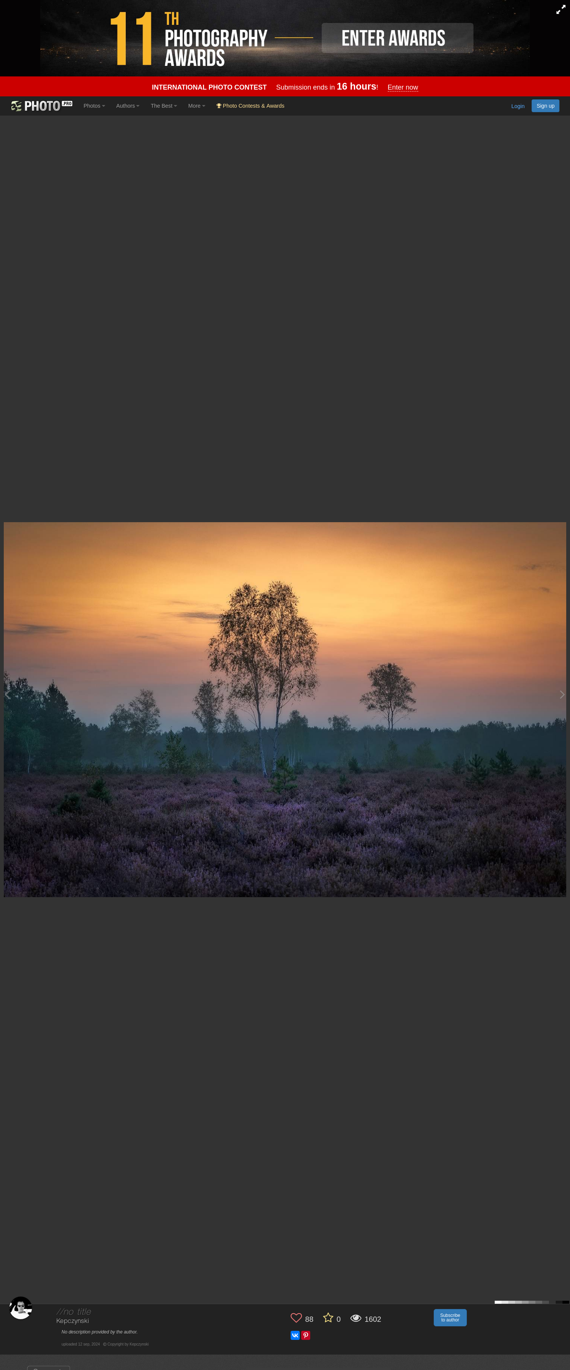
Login (517, 106)
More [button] (196, 105)
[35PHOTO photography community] (40, 106)
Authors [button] (128, 105)
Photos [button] (94, 105)
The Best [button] (164, 105)
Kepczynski (72, 1321)
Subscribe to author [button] (450, 1318)
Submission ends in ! (285, 87)
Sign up (545, 105)
